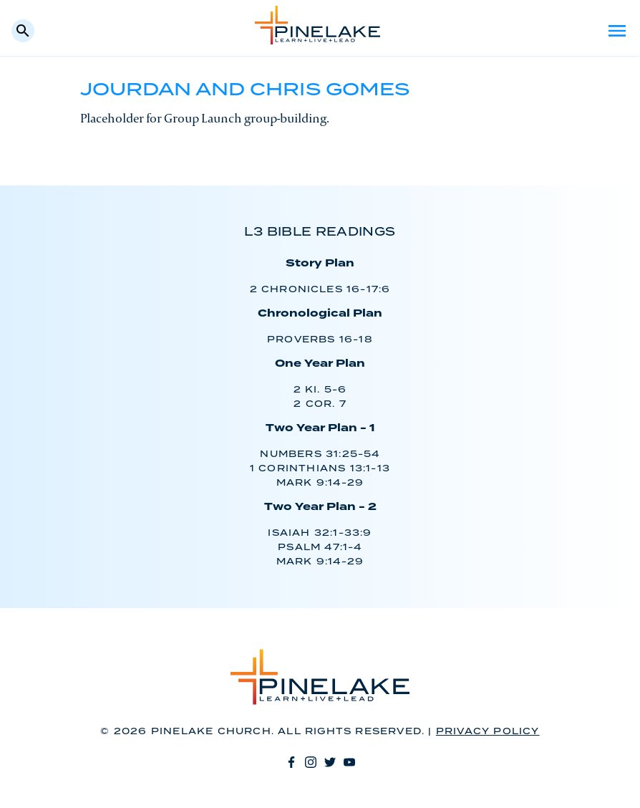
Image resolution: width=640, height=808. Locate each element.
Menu (617, 30)
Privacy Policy (488, 732)
